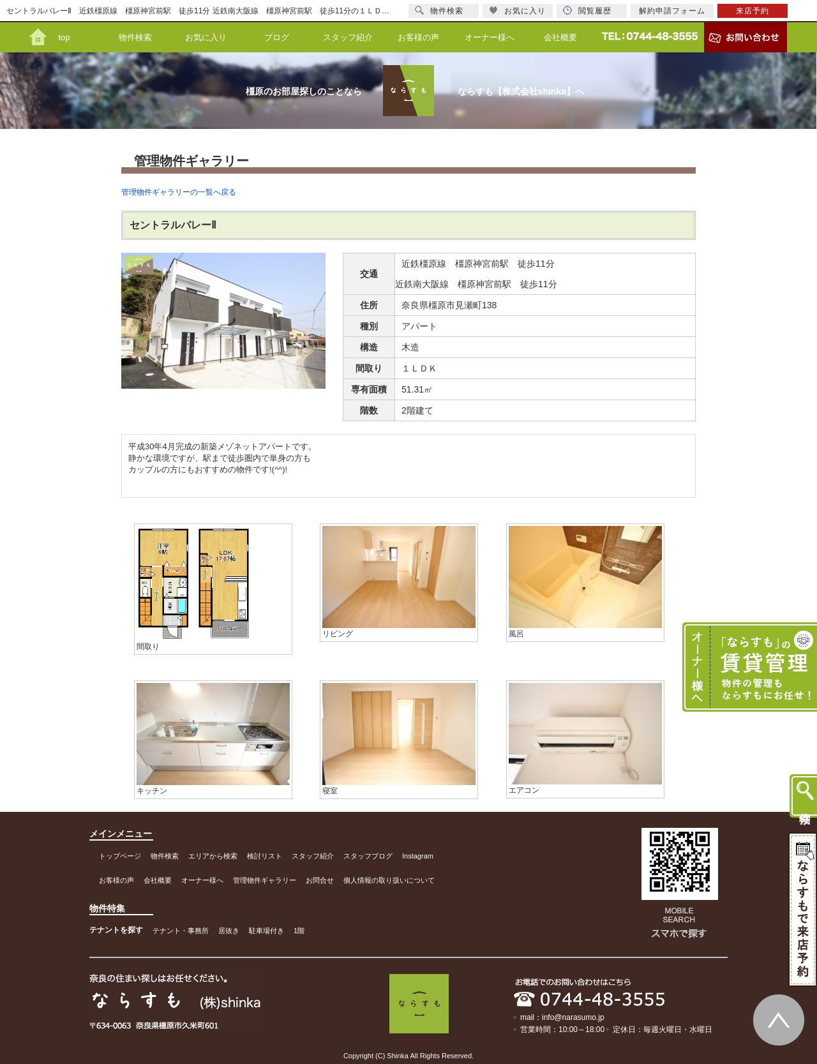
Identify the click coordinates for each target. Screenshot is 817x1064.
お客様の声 (418, 37)
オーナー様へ (489, 37)
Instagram (417, 856)
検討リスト (264, 856)
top (64, 37)
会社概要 (560, 37)
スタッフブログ (368, 856)
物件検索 (135, 37)
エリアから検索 (212, 856)
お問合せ (320, 880)
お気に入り (206, 37)
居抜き (228, 930)
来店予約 (752, 10)
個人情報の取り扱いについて (389, 880)
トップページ (120, 856)
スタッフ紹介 (348, 37)
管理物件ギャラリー (264, 880)
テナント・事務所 (181, 930)
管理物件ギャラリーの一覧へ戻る (178, 192)
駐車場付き (266, 930)
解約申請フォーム (672, 10)
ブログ (276, 37)
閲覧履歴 (587, 10)
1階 (299, 930)
